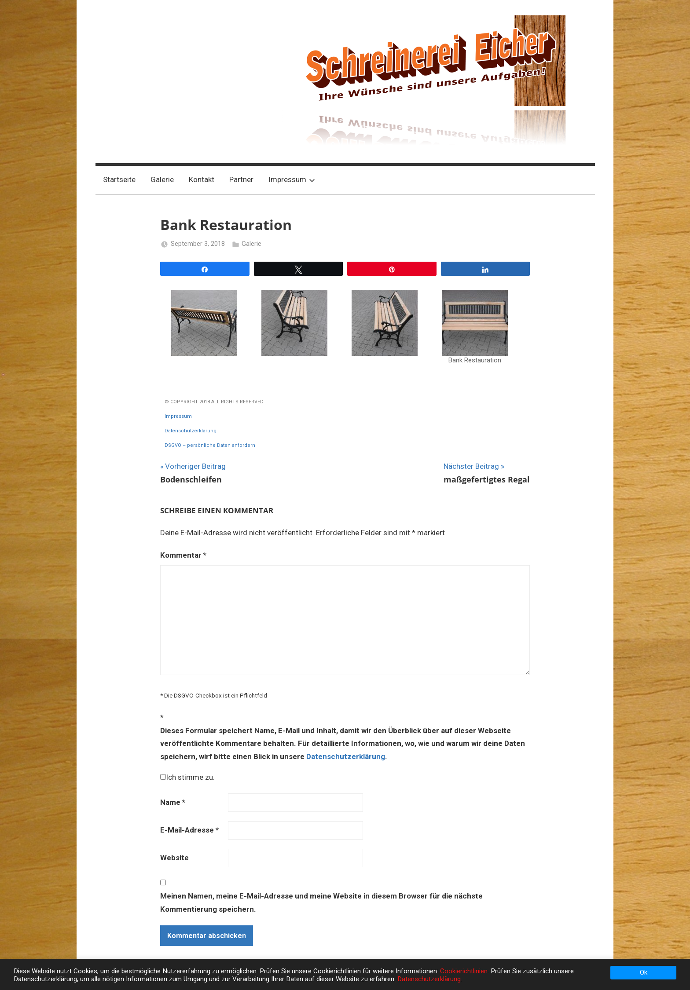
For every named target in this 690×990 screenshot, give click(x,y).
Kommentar (183, 555)
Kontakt (201, 179)
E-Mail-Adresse (189, 830)
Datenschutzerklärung (191, 431)
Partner (241, 179)
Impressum (292, 179)
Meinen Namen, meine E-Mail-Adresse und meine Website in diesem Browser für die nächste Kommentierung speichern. (321, 902)
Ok (643, 972)
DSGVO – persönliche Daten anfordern (210, 445)
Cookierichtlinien (464, 971)
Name (172, 802)
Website (174, 857)
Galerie (162, 179)
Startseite (119, 179)
